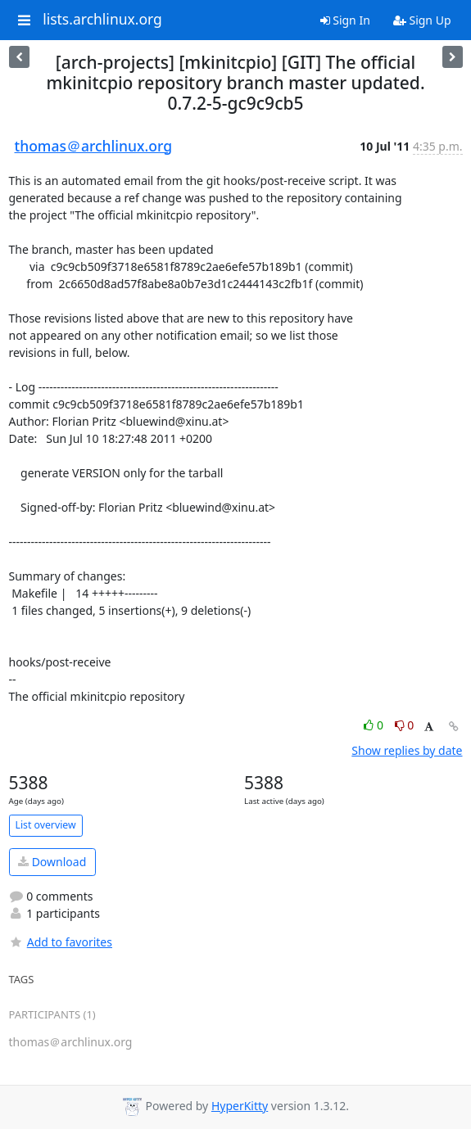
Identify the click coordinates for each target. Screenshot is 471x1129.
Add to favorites (60, 942)
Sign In (345, 20)
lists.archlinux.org (102, 19)
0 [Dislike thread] (404, 725)
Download (52, 861)
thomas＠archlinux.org (94, 146)
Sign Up (422, 20)
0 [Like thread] (375, 725)
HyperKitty (239, 1105)
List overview (46, 825)
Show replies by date (406, 750)
